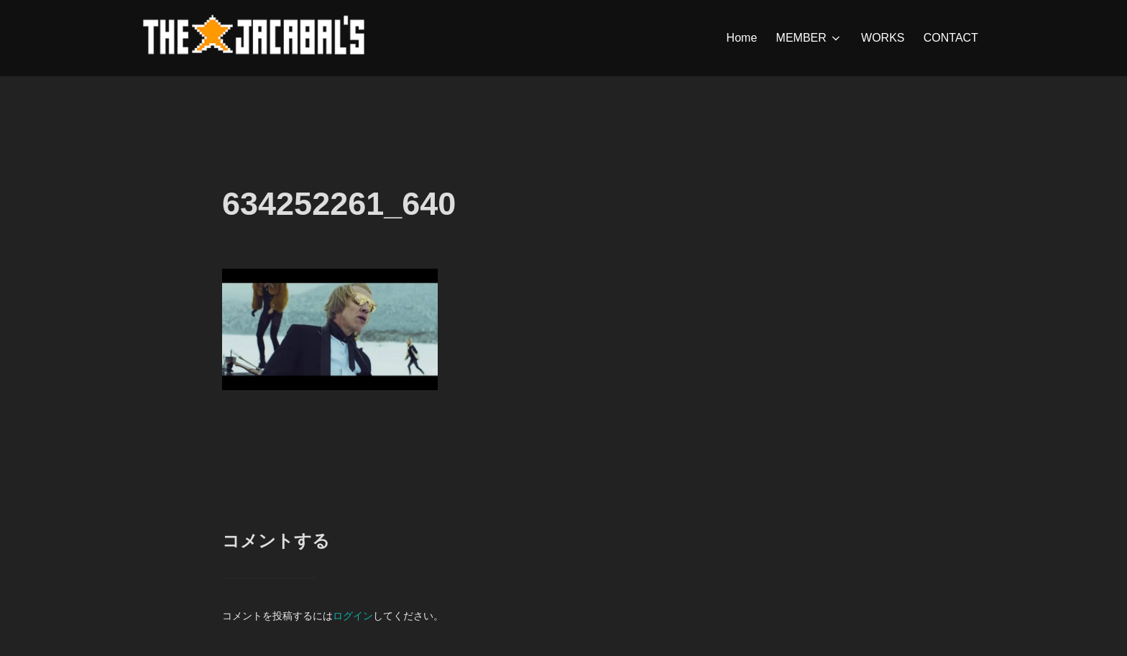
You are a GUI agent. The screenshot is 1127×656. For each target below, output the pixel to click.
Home (742, 38)
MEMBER (809, 38)
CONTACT (951, 38)
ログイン (353, 616)
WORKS (882, 38)
